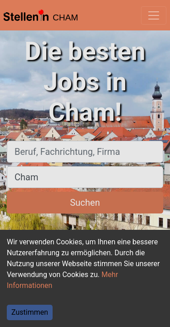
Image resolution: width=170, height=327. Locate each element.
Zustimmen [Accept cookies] (29, 312)
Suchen (85, 202)
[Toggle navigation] (153, 15)
